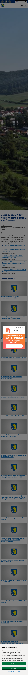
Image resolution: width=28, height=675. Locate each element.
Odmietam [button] (14, 668)
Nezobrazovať (19, 327)
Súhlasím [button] (14, 664)
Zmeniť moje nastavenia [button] (14, 671)
